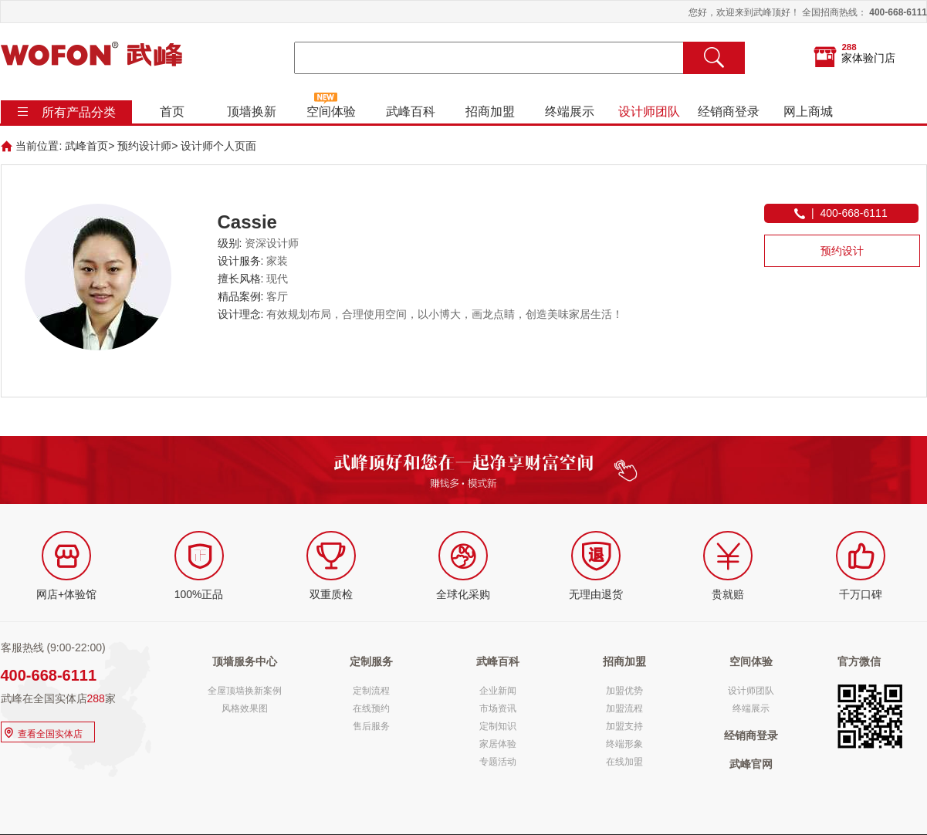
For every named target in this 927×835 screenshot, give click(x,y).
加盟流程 (624, 708)
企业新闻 (497, 690)
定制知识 (497, 726)
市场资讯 (497, 708)
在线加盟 (624, 761)
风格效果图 (245, 708)
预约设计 (842, 251)
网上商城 (807, 111)
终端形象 (624, 744)
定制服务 (371, 661)
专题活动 (497, 761)
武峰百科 (410, 111)
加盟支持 (624, 726)
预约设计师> (147, 146)
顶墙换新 (251, 111)
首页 (171, 111)
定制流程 (371, 690)
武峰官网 (751, 764)
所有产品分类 (79, 112)
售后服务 (371, 726)
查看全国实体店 (42, 732)
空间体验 (330, 111)
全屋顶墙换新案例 (245, 690)
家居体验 (497, 744)
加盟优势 (624, 690)
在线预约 (371, 708)
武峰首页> (89, 146)
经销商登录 (728, 111)
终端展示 (569, 111)
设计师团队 (648, 111)
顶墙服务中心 (244, 661)
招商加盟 (489, 111)
